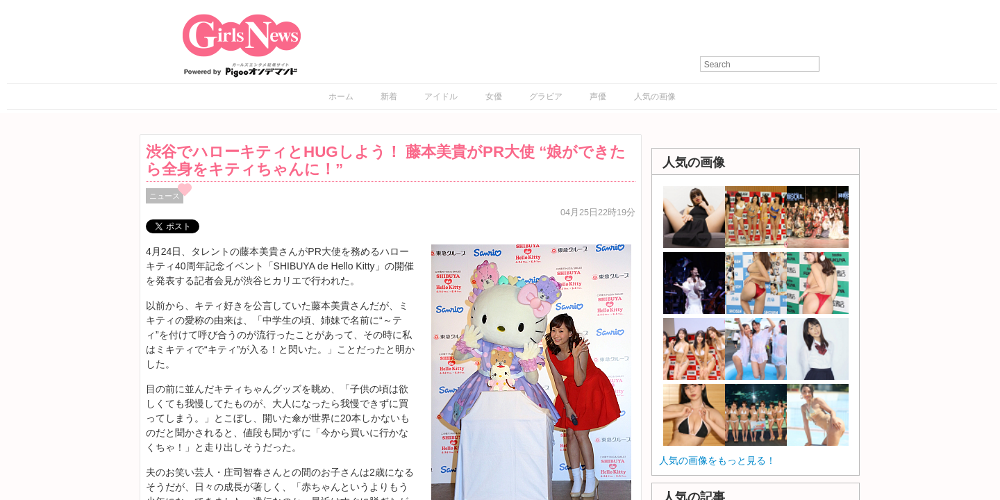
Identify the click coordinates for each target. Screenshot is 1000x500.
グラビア (545, 96)
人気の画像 (655, 96)
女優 (493, 96)
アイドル (441, 96)
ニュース (164, 196)
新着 (389, 96)
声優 (598, 96)
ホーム (340, 96)
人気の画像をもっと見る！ (717, 460)
